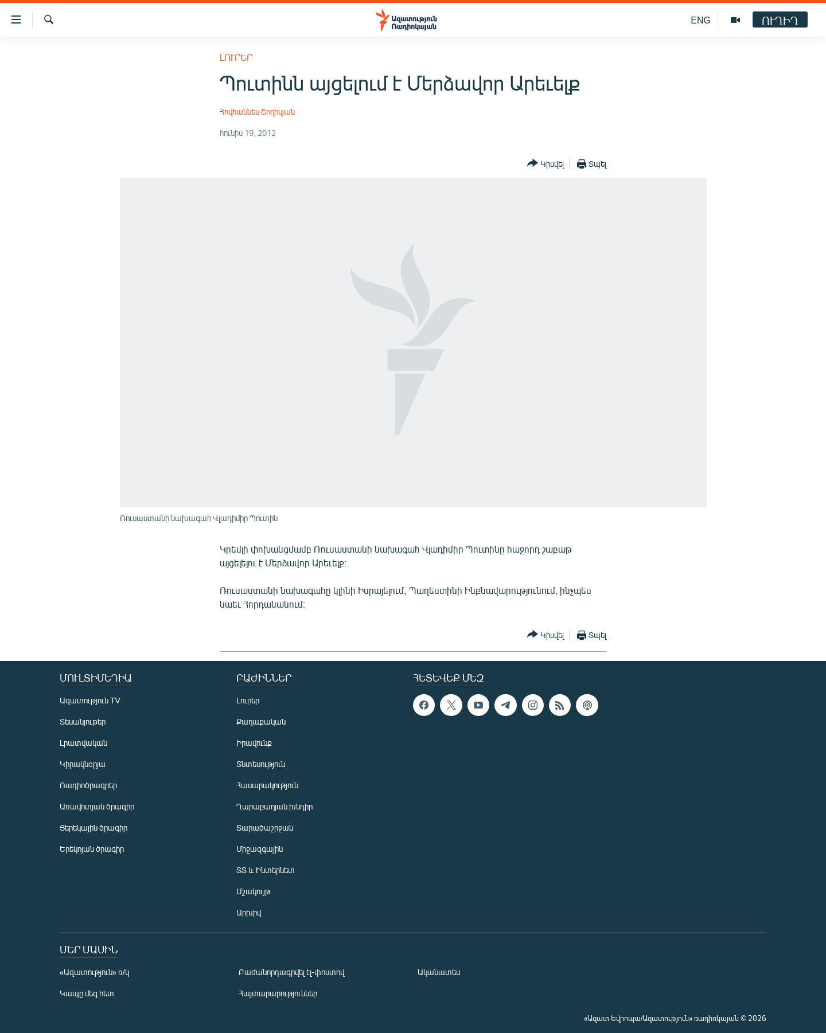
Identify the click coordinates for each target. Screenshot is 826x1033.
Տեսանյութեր (83, 721)
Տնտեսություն (260, 764)
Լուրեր (236, 57)
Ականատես (439, 972)
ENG (701, 19)
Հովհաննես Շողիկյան (257, 111)
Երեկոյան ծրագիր (92, 849)
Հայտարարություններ (278, 993)
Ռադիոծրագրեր (88, 785)
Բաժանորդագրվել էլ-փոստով (291, 972)
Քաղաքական (261, 721)
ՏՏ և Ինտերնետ (265, 870)
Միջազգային (259, 849)
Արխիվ (248, 912)
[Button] (545, 163)
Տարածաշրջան (264, 827)
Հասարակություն (267, 785)
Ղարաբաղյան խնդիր (274, 806)
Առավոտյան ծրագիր (97, 806)
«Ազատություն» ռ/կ (94, 972)
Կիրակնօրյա (83, 764)
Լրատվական (83, 743)
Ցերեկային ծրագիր (93, 827)
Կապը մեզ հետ (87, 993)
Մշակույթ (253, 891)
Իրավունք (254, 743)
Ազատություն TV (90, 700)
